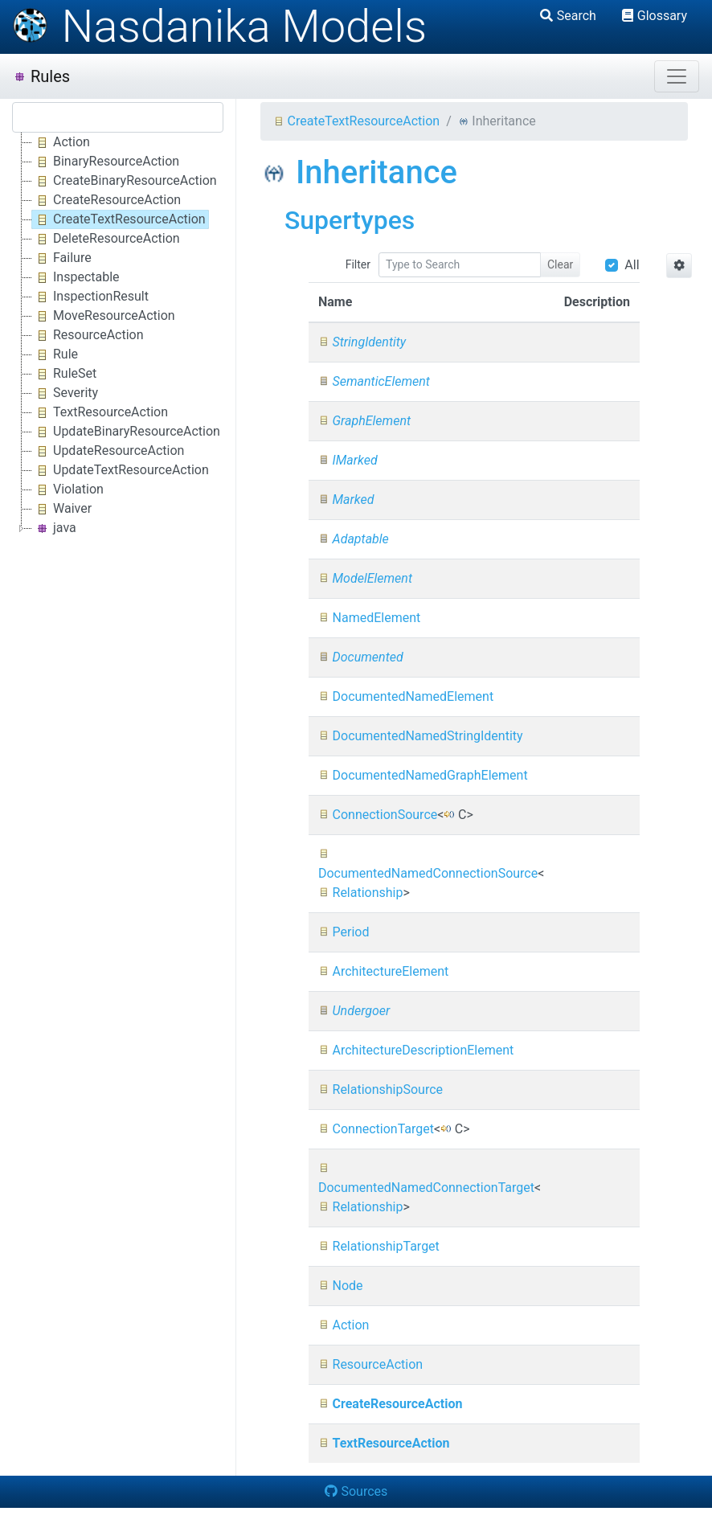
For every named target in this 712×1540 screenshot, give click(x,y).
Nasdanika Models (219, 26)
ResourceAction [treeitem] (88, 335)
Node (340, 1285)
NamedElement (369, 617)
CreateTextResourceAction (356, 121)
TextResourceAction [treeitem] (100, 412)
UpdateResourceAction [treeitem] (108, 451)
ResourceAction (370, 1364)
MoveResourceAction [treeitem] (103, 316)
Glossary (654, 15)
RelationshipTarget (379, 1246)
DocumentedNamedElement (405, 696)
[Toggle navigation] (676, 76)
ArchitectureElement (383, 971)
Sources (356, 1491)
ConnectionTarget (376, 1129)
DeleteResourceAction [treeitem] (106, 238)
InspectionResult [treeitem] (90, 296)
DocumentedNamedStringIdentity (420, 735)
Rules (41, 76)
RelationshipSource (380, 1089)
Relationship (360, 892)
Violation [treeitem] (68, 489)
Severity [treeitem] (65, 393)
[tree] (117, 335)
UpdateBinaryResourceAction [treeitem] (126, 431)
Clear (560, 264)
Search (568, 15)
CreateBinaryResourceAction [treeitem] (124, 180)
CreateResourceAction (390, 1403)
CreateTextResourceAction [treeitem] (119, 219)
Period (344, 932)
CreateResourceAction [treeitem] (106, 200)
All (631, 264)
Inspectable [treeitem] (76, 277)
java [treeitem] (54, 528)
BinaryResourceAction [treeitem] (105, 161)
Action (344, 1325)
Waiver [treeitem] (62, 508)
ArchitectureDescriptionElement (416, 1050)
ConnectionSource (377, 814)
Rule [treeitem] (55, 354)
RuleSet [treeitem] (64, 373)
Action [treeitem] (61, 142)
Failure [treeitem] (62, 258)
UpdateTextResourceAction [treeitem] (120, 470)
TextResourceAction (384, 1443)
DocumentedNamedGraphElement (423, 775)
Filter (358, 264)
